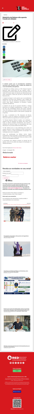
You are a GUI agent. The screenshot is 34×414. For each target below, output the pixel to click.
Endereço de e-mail (7, 173)
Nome (4, 175)
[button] (3, 8)
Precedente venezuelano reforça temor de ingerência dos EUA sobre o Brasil (16, 236)
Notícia (5, 14)
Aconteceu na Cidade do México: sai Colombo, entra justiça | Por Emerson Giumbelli (16, 271)
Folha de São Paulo (17, 147)
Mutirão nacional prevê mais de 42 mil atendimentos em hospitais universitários (17, 346)
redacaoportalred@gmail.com (15, 188)
